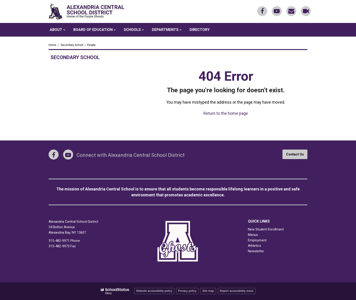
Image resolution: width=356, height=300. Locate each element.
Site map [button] (208, 290)
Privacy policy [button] (187, 290)
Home (52, 45)
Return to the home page (225, 113)
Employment (257, 240)
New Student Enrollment (266, 229)
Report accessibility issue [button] (236, 290)
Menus (253, 235)
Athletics (254, 246)
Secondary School (72, 45)
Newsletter (256, 251)
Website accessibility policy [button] (154, 290)
